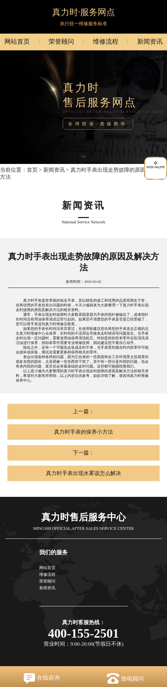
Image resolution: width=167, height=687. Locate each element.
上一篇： (83, 411)
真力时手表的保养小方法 (83, 432)
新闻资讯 (150, 41)
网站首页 (17, 41)
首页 (32, 170)
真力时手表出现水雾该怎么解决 (83, 473)
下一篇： (83, 453)
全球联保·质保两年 (97, 123)
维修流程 (105, 41)
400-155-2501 (83, 633)
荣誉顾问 (61, 41)
